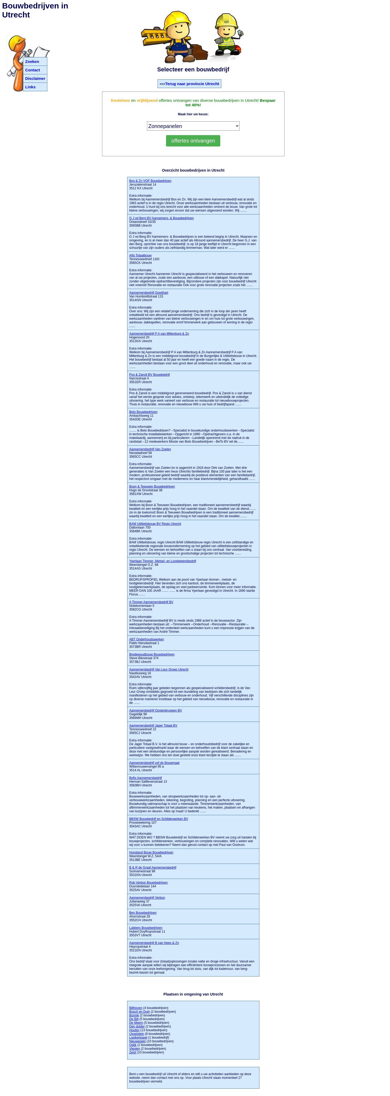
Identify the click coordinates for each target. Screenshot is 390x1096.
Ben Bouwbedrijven (143, 913)
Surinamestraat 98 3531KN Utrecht (152, 871)
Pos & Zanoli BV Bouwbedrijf (149, 375)
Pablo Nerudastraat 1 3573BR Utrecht (146, 643)
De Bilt (134, 1019)
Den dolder (137, 1026)
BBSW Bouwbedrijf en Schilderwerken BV (158, 819)
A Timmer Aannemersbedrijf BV (151, 602)
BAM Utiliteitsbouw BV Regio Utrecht (155, 524)
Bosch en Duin (139, 1012)
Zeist (132, 1052)
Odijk (132, 1045)
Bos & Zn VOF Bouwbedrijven (150, 181)
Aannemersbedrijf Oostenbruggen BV (155, 710)
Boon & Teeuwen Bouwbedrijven (152, 486)
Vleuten (134, 1049)
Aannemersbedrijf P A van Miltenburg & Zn (159, 334)
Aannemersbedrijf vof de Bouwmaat (154, 763)
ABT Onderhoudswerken (146, 639)
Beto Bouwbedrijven (143, 412)
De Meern (136, 1023)
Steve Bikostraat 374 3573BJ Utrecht (152, 658)
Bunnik (134, 1015)
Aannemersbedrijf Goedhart (148, 293)
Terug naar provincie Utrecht (192, 83)
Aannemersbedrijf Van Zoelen (150, 449)
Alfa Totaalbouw (140, 255)
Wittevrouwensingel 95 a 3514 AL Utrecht (154, 766)
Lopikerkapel (138, 1037)
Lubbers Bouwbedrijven (145, 928)
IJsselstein (136, 1034)
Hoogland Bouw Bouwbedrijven (151, 852)
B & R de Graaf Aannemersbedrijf (152, 867)
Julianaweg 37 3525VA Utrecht (147, 901)
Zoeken (32, 61)
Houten (134, 1030)
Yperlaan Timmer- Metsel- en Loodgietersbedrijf (162, 561)
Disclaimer (35, 78)
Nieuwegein (137, 1041)
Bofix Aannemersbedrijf (145, 778)
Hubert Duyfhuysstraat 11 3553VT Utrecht (147, 931)
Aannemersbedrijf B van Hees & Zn (154, 943)
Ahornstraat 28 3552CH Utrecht (143, 916)
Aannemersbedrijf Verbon (147, 898)
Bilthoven (135, 1008)
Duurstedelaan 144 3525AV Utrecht (148, 886)
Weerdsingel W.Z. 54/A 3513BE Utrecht (151, 856)
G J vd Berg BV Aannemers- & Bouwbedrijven (161, 218)
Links (30, 87)
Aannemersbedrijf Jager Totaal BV (153, 725)
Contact (32, 70)
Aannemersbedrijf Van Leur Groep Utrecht (159, 669)
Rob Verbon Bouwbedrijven (148, 882)
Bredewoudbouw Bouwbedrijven (152, 654)
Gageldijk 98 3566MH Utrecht (155, 714)
